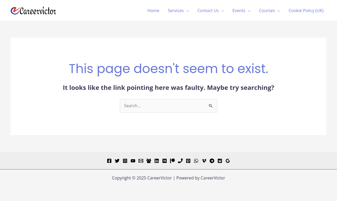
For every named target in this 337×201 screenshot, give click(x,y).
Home (153, 10)
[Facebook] (109, 160)
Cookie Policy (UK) (306, 10)
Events (238, 10)
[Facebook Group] (148, 160)
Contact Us (208, 10)
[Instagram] (125, 160)
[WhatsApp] (196, 160)
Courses (267, 10)
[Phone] (180, 160)
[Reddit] (219, 160)
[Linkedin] (156, 160)
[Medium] (164, 160)
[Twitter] (117, 160)
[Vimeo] (204, 160)
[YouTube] (133, 160)
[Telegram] (212, 160)
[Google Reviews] (227, 160)
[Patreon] (172, 160)
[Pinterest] (188, 160)
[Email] (140, 160)
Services (176, 10)
